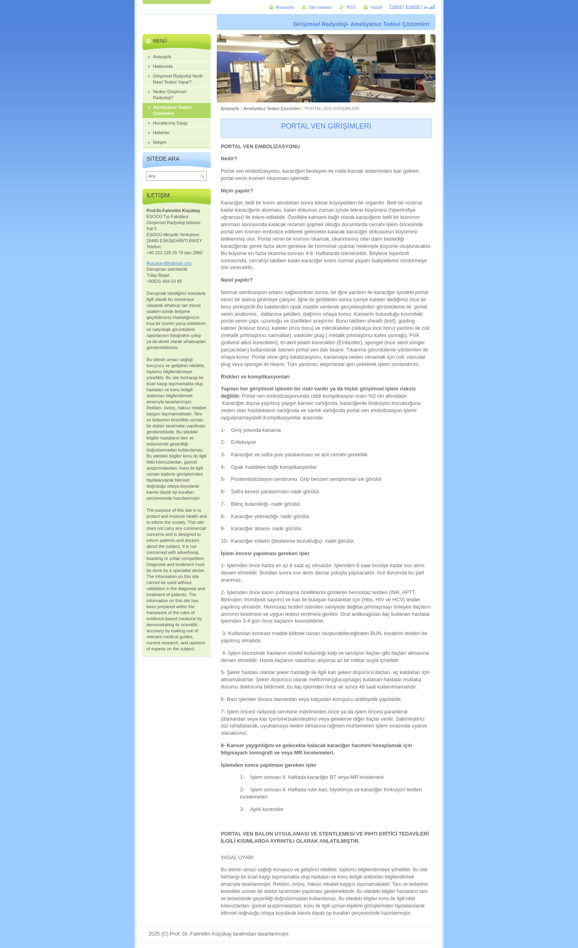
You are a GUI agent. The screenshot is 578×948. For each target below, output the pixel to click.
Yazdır (376, 7)
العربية (429, 6)
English (412, 6)
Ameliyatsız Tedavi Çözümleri (271, 108)
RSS (350, 7)
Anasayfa (230, 108)
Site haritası (320, 7)
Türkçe (395, 6)
